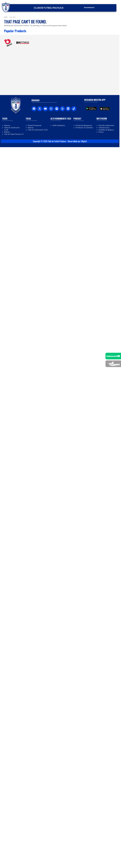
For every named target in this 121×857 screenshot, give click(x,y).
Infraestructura (104, 305)
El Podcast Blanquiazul (83, 303)
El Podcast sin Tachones (84, 305)
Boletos (7, 310)
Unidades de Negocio (106, 308)
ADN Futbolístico (59, 303)
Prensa (101, 310)
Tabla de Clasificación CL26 (38, 308)
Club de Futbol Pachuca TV (13, 312)
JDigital (84, 319)
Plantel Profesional (34, 303)
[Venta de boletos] (113, 356)
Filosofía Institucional (106, 303)
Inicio (5, 17)
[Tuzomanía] (113, 363)
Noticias (7, 303)
